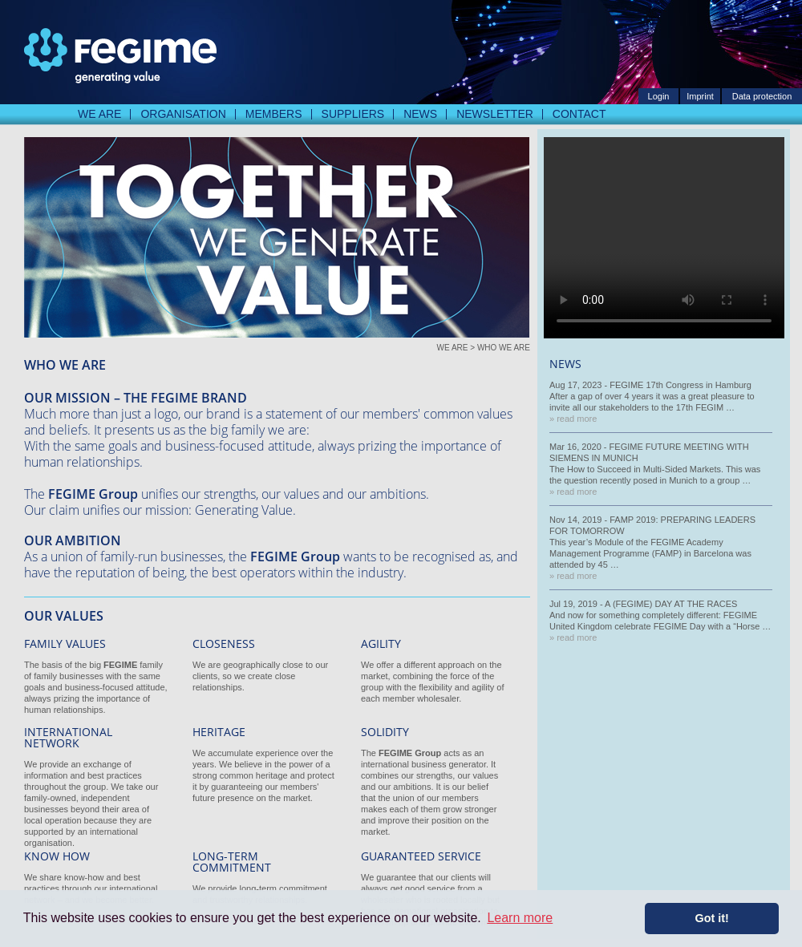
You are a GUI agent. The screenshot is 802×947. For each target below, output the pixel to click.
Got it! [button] (712, 918)
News (420, 113)
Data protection (762, 96)
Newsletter (494, 113)
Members (273, 113)
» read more (573, 418)
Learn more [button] (520, 918)
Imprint (700, 96)
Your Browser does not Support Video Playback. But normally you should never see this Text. (664, 237)
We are (99, 113)
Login (659, 96)
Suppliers (353, 113)
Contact (579, 113)
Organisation (182, 113)
